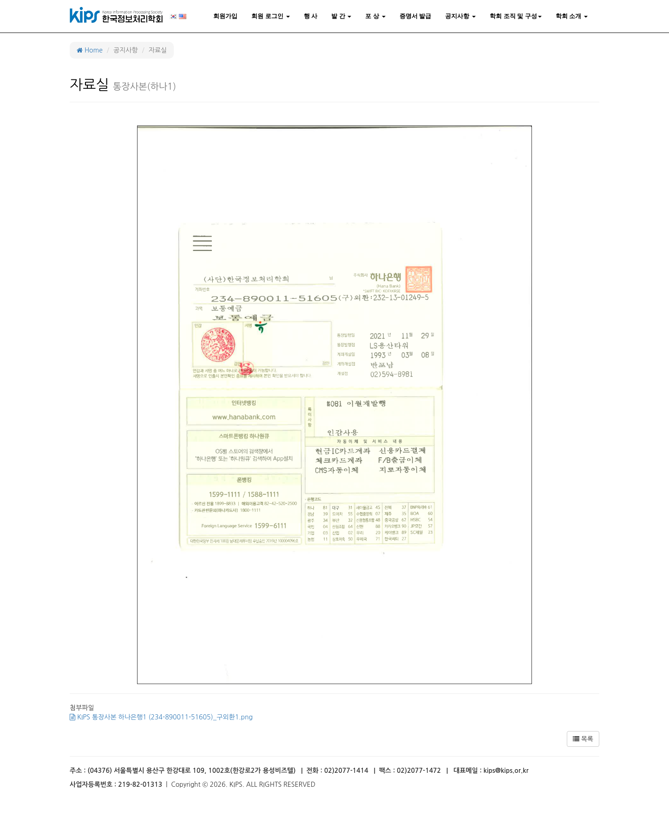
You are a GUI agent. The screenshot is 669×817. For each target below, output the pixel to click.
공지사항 (460, 16)
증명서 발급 (416, 16)
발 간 (341, 16)
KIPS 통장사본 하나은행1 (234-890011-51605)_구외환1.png (161, 717)
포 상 (375, 16)
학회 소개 (572, 16)
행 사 (311, 16)
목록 (583, 739)
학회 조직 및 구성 (516, 16)
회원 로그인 (270, 16)
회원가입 (225, 16)
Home (90, 50)
